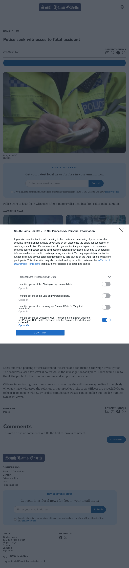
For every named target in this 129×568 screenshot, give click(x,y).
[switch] (106, 284)
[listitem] (64, 277)
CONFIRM (40, 332)
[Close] (122, 231)
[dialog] (64, 284)
